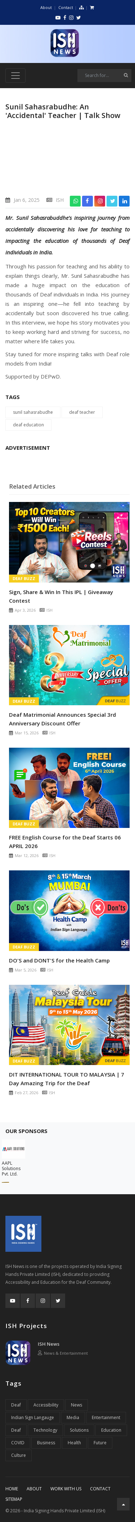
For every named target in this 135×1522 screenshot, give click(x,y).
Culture (18, 1455)
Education (111, 1430)
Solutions (79, 1430)
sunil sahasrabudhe (33, 412)
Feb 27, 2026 (26, 1092)
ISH (60, 199)
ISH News (48, 1344)
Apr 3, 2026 (25, 610)
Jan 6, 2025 (27, 199)
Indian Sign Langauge (32, 1417)
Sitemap (13, 1499)
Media (73, 1417)
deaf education (28, 425)
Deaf (16, 1405)
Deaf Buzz (24, 578)
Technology (45, 1430)
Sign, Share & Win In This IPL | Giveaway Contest (61, 596)
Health (74, 1443)
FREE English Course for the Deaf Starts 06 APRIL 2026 (65, 842)
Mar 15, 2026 (27, 732)
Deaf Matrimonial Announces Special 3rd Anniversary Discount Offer (62, 719)
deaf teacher (82, 412)
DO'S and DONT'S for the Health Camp (59, 960)
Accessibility (45, 1405)
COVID (17, 1443)
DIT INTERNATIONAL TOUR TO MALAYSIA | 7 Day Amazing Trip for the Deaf (66, 1079)
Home (11, 1489)
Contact (65, 7)
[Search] (104, 75)
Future (100, 1443)
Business (46, 1443)
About (46, 7)
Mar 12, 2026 (27, 855)
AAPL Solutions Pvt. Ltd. (11, 1168)
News (76, 1405)
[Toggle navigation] (15, 75)
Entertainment (106, 1417)
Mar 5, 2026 (25, 970)
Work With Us (65, 1489)
